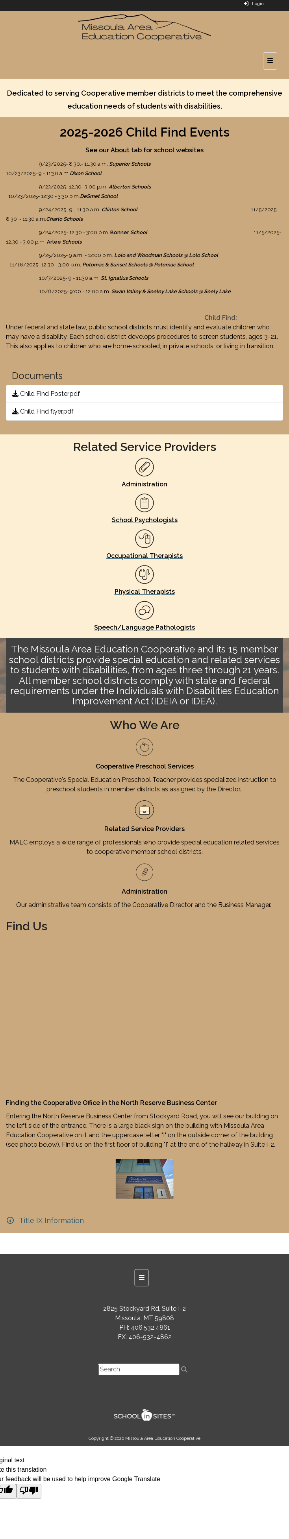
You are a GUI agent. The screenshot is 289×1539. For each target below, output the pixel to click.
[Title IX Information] (45, 1220)
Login (254, 3)
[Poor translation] (28, 1491)
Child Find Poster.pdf (46, 393)
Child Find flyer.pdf (43, 411)
